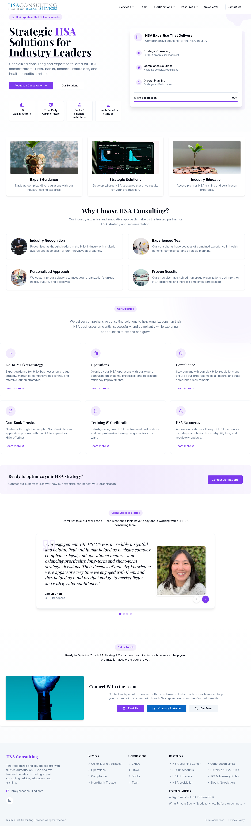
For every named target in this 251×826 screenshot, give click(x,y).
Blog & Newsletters (221, 782)
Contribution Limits (221, 763)
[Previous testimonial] (196, 599)
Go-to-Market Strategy (104, 763)
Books (134, 776)
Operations (97, 770)
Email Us (130, 708)
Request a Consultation (31, 85)
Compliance (97, 776)
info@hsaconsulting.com (27, 791)
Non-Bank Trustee (102, 782)
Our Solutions (70, 85)
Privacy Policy (237, 819)
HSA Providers (180, 776)
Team (143, 7)
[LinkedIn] (9, 800)
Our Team (203, 708)
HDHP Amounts (181, 770)
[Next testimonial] (205, 599)
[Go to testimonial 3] (127, 614)
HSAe (134, 770)
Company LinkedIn (167, 708)
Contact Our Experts (225, 479)
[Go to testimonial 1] (120, 614)
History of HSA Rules (223, 770)
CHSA (134, 763)
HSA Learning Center (185, 763)
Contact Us (234, 6)
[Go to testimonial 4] (131, 614)
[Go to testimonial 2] (124, 614)
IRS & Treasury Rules (223, 776)
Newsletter (211, 7)
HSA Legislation (181, 782)
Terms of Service (214, 819)
